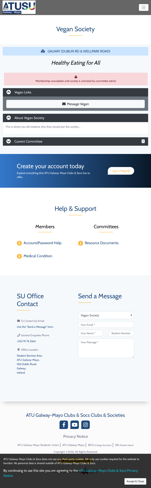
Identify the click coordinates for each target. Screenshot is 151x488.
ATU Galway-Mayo (73, 445)
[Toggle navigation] (143, 7)
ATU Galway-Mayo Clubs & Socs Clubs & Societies (75, 415)
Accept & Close (135, 481)
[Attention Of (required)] (106, 315)
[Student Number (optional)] (121, 333)
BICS (100, 445)
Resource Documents (102, 243)
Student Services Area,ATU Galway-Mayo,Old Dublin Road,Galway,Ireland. (29, 363)
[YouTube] (75, 425)
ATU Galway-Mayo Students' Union (38, 445)
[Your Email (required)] (106, 324)
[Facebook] (65, 425)
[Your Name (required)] (91, 333)
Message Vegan (75, 104)
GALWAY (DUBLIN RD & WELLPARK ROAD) (75, 51)
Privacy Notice (75, 436)
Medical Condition (38, 256)
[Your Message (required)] (106, 348)
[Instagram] (86, 425)
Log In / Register (121, 170)
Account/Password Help (42, 243)
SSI (124, 445)
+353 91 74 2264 (26, 341)
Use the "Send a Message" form (35, 326)
